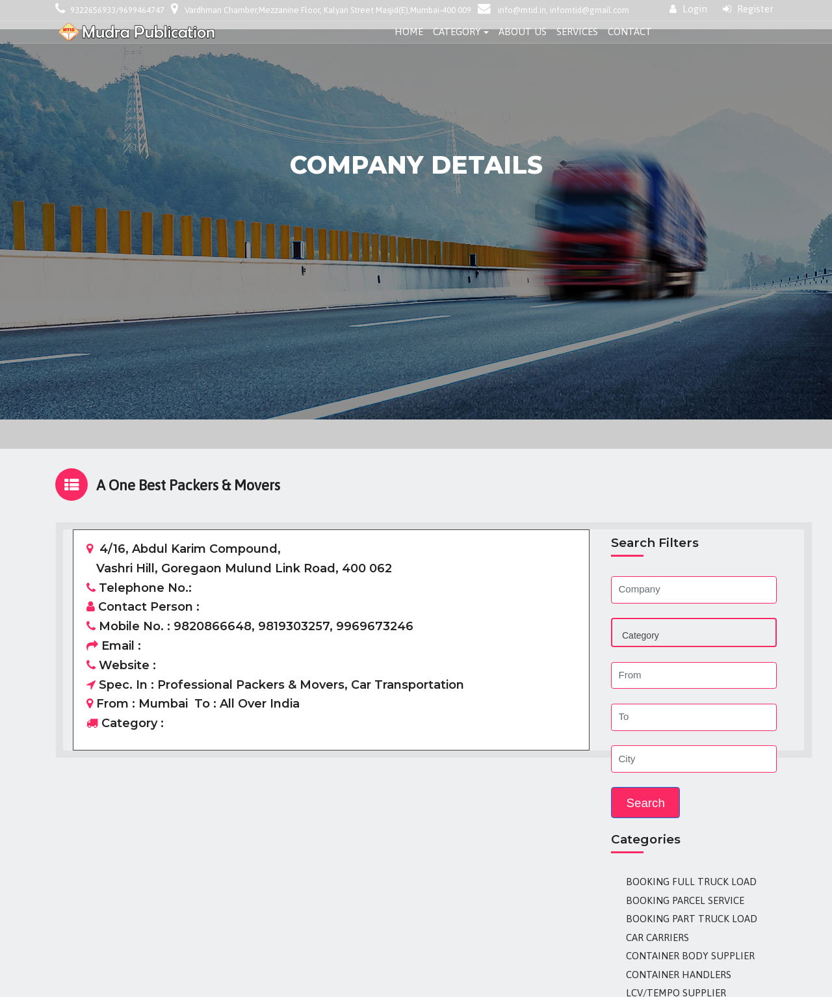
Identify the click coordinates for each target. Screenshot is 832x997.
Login (688, 8)
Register (748, 8)
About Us (523, 31)
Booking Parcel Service (685, 900)
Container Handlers (678, 974)
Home (409, 31)
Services (577, 31)
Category (457, 31)
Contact (630, 31)
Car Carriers (657, 937)
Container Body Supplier (690, 955)
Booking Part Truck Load (691, 918)
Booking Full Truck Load (691, 881)
